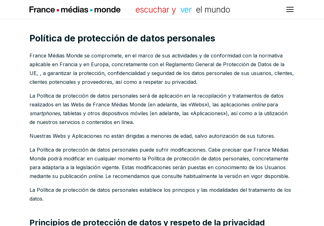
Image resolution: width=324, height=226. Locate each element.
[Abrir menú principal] (290, 9)
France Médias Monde (74, 9)
